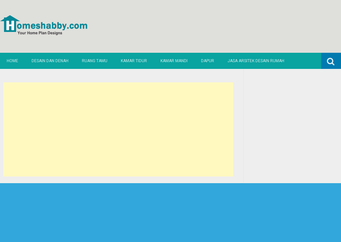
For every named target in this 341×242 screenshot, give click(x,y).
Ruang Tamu (94, 60)
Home (12, 60)
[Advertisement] (118, 129)
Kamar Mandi (174, 60)
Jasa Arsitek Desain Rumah (256, 60)
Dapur (207, 60)
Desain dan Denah (50, 60)
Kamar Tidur (134, 60)
